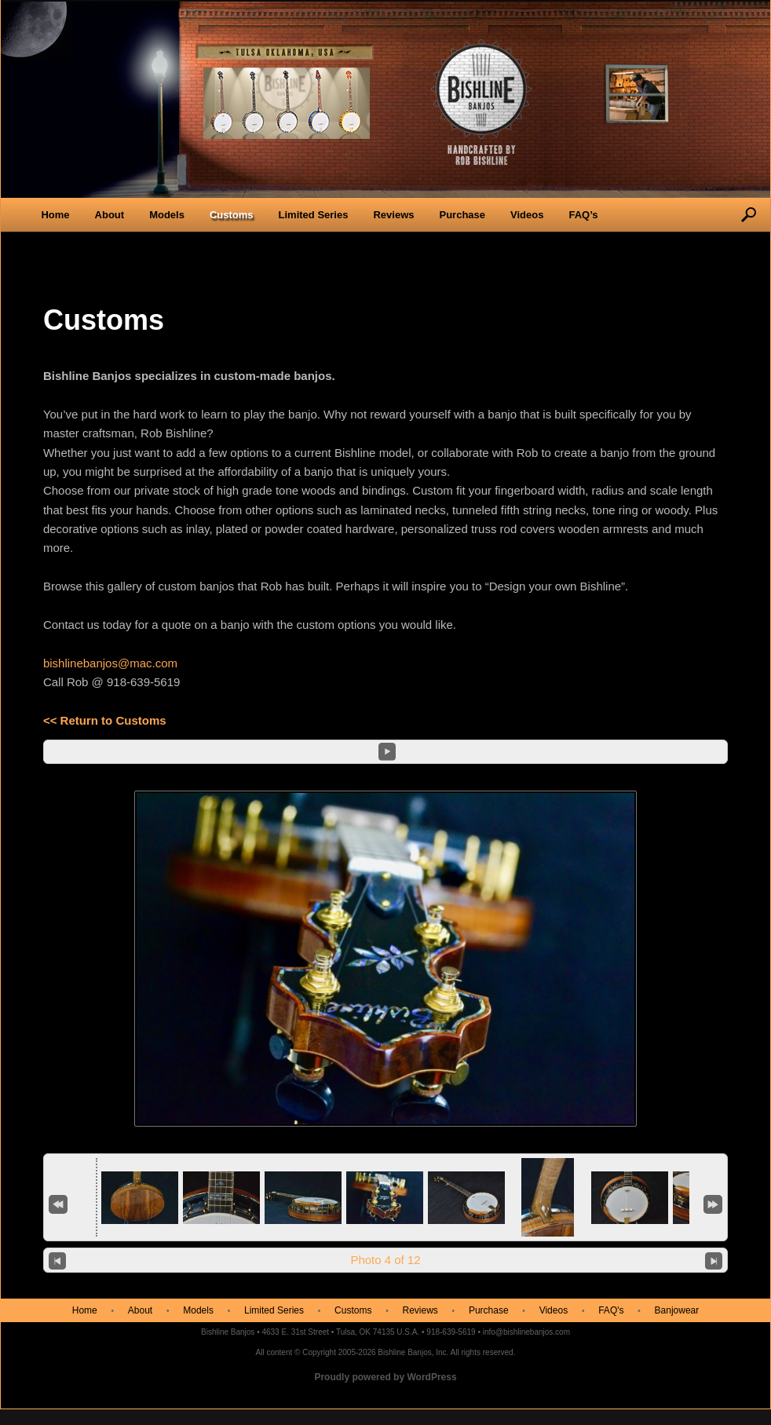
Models (167, 215)
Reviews (393, 215)
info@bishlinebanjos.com (526, 1332)
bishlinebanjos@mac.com (110, 663)
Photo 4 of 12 (385, 1259)
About (110, 215)
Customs (232, 215)
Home (55, 215)
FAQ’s (582, 215)
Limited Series (314, 215)
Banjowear (677, 1310)
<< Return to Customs (104, 720)
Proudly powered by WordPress (385, 1377)
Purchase (462, 215)
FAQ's (610, 1310)
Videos (526, 215)
